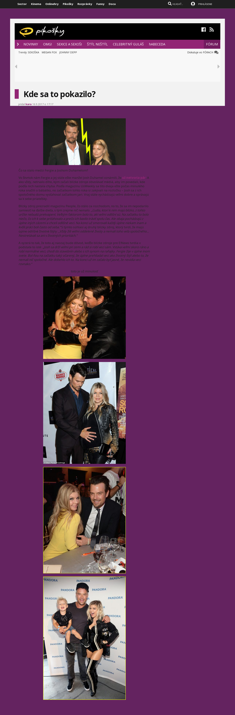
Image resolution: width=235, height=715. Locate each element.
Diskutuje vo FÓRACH (201, 52)
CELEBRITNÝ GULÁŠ (128, 44)
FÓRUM (212, 44)
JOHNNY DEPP (68, 52)
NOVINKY (31, 44)
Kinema (36, 4)
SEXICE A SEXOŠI (69, 44)
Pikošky (68, 4)
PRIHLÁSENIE (205, 4)
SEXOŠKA (33, 52)
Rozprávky (84, 4)
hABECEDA (157, 44)
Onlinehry (52, 4)
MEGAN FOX (49, 52)
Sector (22, 4)
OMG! (47, 44)
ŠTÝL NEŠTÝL (97, 44)
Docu (112, 4)
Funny (100, 4)
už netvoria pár (134, 177)
